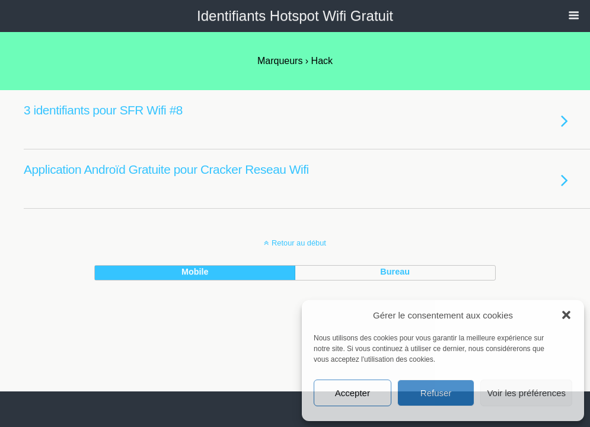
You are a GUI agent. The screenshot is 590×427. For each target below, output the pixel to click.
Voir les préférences (526, 393)
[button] (566, 315)
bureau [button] (395, 271)
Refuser (436, 393)
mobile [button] (195, 271)
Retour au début (299, 242)
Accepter (352, 393)
